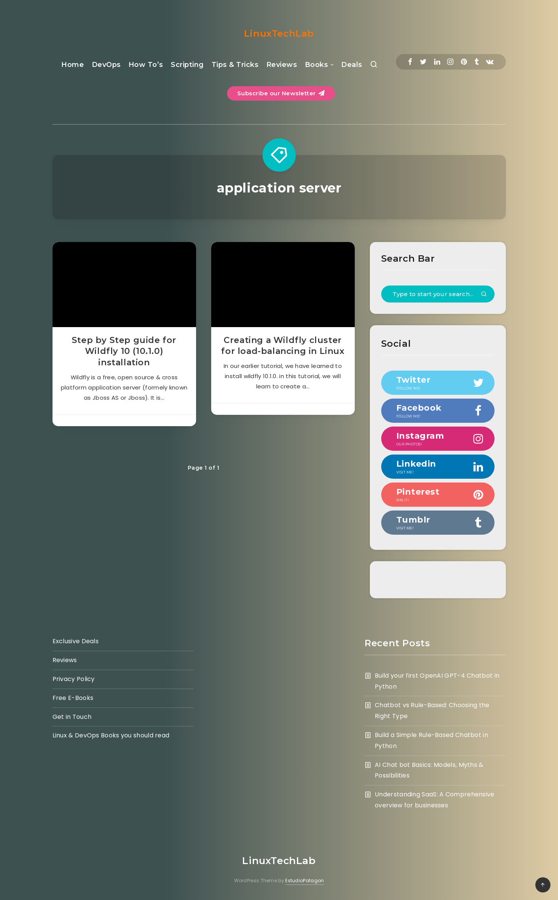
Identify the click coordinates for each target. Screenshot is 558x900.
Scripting (187, 65)
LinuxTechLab (279, 33)
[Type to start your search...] (438, 294)
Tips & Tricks (235, 65)
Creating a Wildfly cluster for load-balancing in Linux (282, 346)
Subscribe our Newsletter (281, 93)
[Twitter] (423, 62)
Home (72, 65)
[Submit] (484, 295)
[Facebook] (410, 62)
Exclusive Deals (76, 641)
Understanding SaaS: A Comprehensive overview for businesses (435, 800)
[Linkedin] (437, 62)
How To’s (145, 65)
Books (316, 65)
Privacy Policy (74, 679)
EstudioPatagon (304, 880)
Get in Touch (72, 716)
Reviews (281, 65)
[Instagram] (450, 62)
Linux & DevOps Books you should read (111, 735)
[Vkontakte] (489, 62)
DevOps (106, 65)
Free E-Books (73, 698)
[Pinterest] (464, 62)
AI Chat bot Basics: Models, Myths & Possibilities (429, 770)
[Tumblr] (477, 62)
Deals (351, 65)
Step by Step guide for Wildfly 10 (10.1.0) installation (124, 351)
